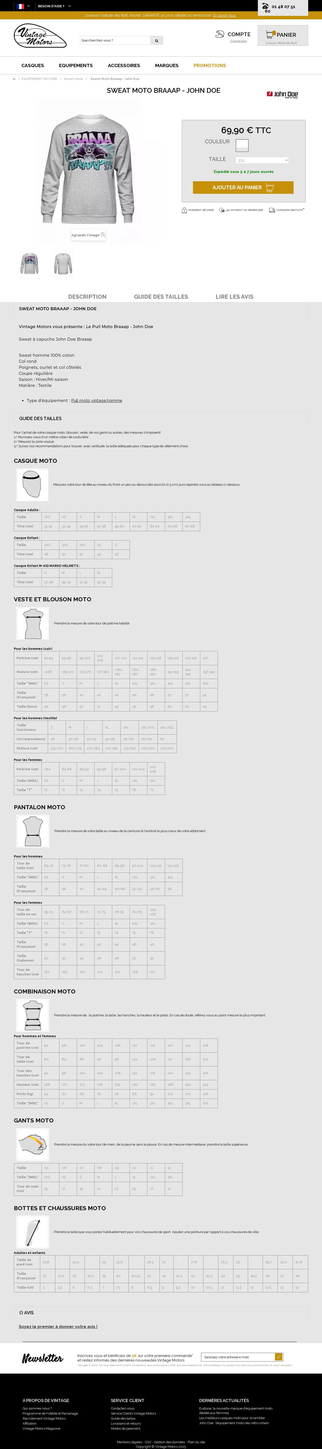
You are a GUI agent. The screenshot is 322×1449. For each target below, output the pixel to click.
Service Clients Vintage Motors (133, 1413)
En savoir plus (224, 15)
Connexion (238, 41)
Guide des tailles (123, 1418)
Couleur (217, 141)
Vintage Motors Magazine (41, 1428)
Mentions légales (129, 1442)
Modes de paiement (125, 1428)
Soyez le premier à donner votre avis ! (58, 1326)
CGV (148, 1442)
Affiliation (29, 1423)
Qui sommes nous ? (37, 1408)
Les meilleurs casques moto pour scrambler (232, 1418)
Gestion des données (169, 1442)
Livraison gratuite (286, 210)
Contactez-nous (122, 1408)
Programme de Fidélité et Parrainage (50, 1413)
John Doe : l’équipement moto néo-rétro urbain (234, 1423)
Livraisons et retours (126, 1423)
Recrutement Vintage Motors (44, 1418)
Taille (217, 159)
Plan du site (196, 1442)
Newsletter (42, 1359)
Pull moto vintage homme (96, 400)
